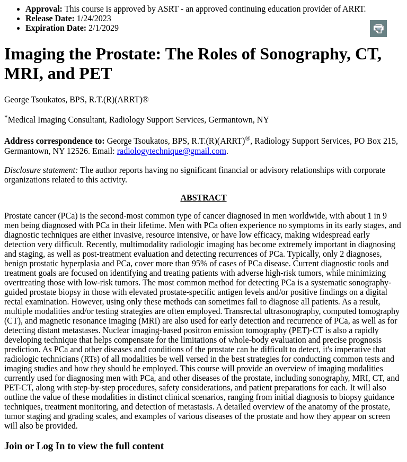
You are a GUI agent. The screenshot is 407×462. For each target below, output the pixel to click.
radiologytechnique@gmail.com (171, 150)
